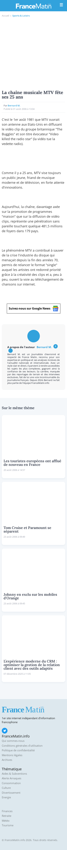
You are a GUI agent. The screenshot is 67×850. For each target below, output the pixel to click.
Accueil (5, 15)
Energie (6, 797)
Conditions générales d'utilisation (22, 745)
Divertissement (11, 792)
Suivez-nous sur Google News (33, 309)
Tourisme (7, 825)
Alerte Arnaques (11, 778)
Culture (6, 788)
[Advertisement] (33, 53)
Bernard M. (14, 105)
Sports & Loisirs (21, 15)
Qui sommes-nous (13, 741)
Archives (7, 760)
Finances (7, 811)
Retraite (6, 816)
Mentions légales (12, 755)
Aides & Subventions (14, 773)
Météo (5, 820)
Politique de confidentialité (18, 750)
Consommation (11, 783)
